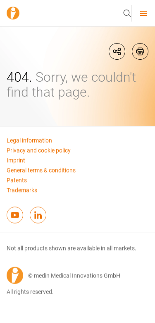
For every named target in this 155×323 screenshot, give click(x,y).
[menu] (143, 13)
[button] (126, 13)
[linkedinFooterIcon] (38, 218)
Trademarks (22, 193)
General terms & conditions (41, 173)
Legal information (29, 143)
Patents (17, 183)
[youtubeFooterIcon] (15, 218)
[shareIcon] (117, 51)
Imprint (16, 163)
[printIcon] (140, 51)
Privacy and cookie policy (39, 153)
